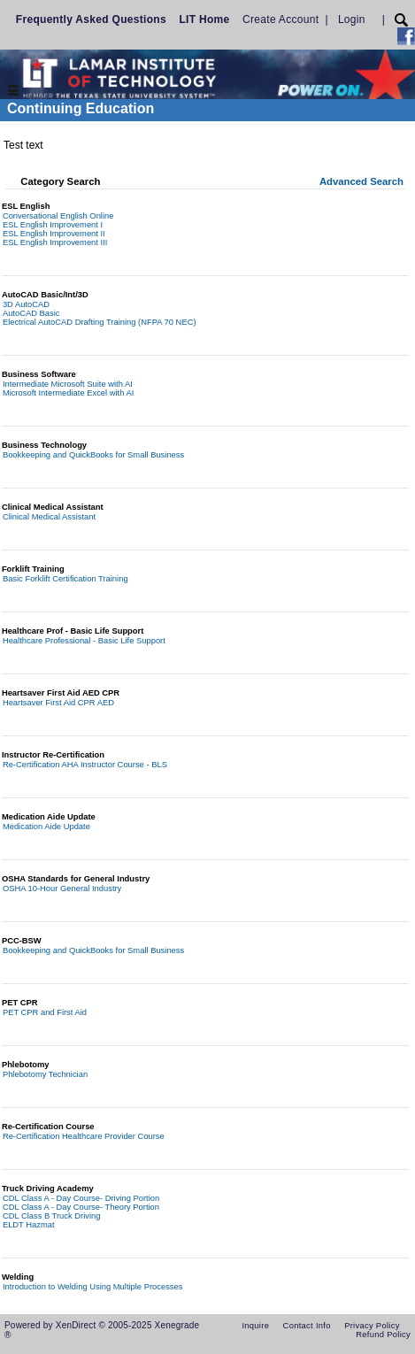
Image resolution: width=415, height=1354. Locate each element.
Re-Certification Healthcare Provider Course (84, 1136)
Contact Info (307, 1325)
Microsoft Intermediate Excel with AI (68, 393)
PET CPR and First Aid (45, 1012)
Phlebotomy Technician (45, 1074)
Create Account (280, 19)
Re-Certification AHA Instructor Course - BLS (85, 764)
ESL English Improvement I (53, 224)
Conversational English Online (58, 216)
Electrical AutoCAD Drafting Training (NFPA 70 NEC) (99, 322)
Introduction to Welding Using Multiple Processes (93, 1286)
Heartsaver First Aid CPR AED (58, 702)
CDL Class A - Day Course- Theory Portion (81, 1207)
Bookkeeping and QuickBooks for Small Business (93, 454)
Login (351, 19)
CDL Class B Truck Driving (52, 1216)
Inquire (255, 1325)
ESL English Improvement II (54, 233)
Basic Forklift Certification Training (65, 578)
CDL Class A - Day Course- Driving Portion (81, 1198)
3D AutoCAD (26, 304)
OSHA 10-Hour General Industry (62, 888)
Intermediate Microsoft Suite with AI (68, 384)
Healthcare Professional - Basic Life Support (84, 640)
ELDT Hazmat (29, 1224)
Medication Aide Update (46, 826)
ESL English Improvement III (55, 242)
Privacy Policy (372, 1325)
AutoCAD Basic (31, 313)
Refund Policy (383, 1334)
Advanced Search (361, 181)
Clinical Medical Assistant (49, 516)
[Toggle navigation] (13, 91)
